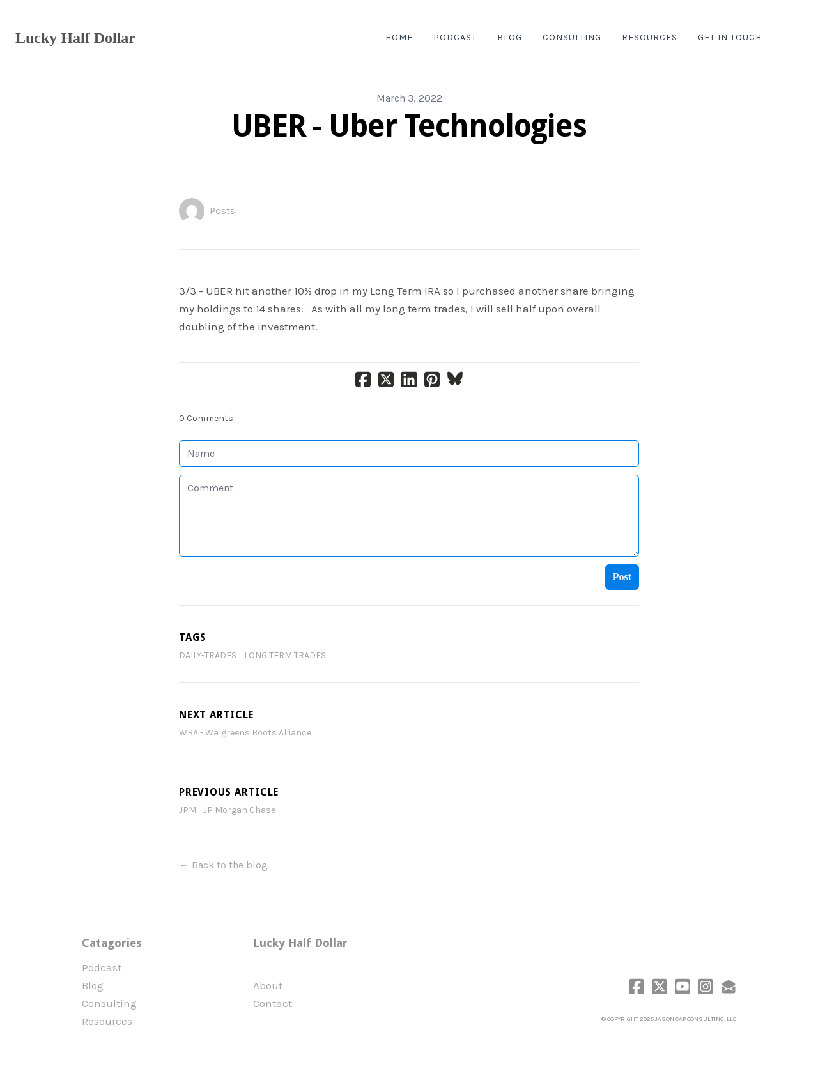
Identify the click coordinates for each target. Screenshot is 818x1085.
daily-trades (207, 655)
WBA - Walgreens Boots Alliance (245, 732)
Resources (107, 1021)
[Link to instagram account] (705, 986)
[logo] (75, 37)
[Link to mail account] (728, 986)
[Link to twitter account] (659, 986)
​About (267, 985)
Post (622, 576)
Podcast (101, 967)
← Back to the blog (223, 865)
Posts (222, 210)
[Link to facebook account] (636, 986)
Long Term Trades (285, 655)
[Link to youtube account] (682, 986)
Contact (272, 1003)
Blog (93, 985)
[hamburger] (150, 37)
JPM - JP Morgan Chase (227, 809)
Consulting (109, 1003)
